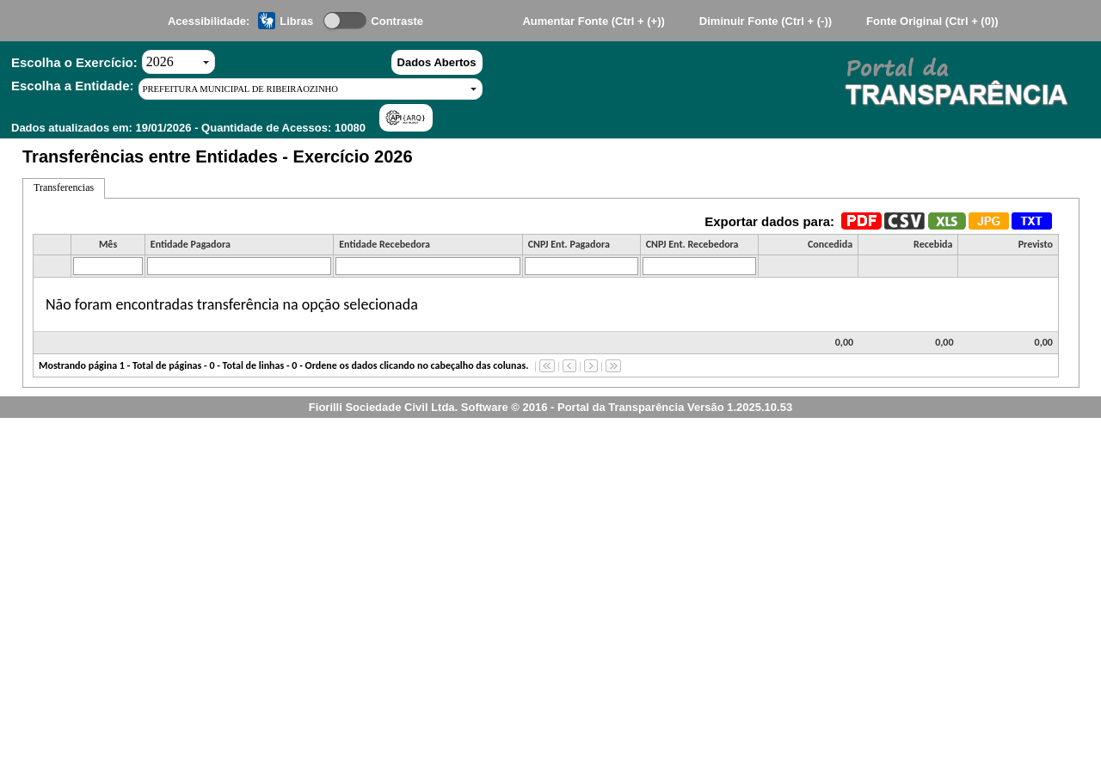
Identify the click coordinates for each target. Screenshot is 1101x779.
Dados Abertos (437, 62)
